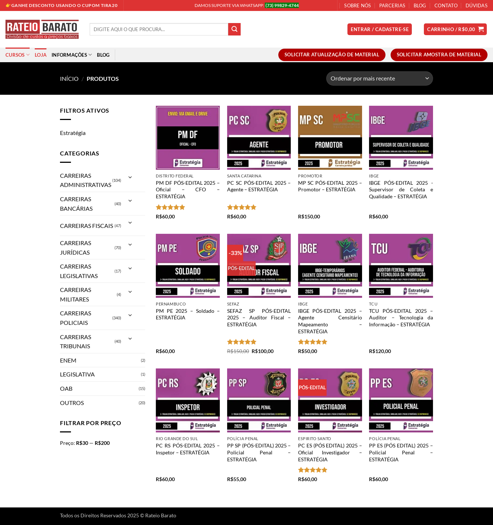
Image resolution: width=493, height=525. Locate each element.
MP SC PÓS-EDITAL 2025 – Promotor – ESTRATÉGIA (330, 186)
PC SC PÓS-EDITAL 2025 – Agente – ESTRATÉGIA (259, 186)
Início (69, 78)
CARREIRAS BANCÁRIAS (76, 203)
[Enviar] (234, 29)
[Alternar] (130, 177)
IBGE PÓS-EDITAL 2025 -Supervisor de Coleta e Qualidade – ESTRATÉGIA (401, 189)
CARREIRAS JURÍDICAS (75, 247)
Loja (40, 55)
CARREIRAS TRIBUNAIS (75, 341)
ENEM (68, 360)
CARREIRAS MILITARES (75, 294)
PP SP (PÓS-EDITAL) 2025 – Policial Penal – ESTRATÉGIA (259, 452)
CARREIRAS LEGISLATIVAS (79, 271)
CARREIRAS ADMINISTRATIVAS (85, 180)
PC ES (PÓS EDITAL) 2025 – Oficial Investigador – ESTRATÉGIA (330, 452)
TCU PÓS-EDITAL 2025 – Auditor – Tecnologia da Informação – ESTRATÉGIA (401, 317)
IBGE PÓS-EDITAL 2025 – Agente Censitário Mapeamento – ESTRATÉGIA (330, 321)
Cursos (17, 54)
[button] (379, 29)
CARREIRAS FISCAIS (86, 225)
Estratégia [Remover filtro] (73, 132)
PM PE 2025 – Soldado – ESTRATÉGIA (188, 314)
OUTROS (72, 402)
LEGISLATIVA (77, 374)
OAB (66, 388)
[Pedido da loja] (379, 78)
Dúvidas (477, 5)
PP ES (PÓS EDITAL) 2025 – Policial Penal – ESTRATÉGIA (401, 452)
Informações (72, 54)
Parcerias (392, 5)
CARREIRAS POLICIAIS (75, 318)
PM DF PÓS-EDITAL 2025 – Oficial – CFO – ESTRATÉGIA (188, 189)
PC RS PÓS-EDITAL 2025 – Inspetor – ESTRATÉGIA (188, 448)
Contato (446, 5)
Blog (420, 5)
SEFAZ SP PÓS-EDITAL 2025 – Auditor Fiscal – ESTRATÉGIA (259, 317)
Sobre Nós (357, 5)
